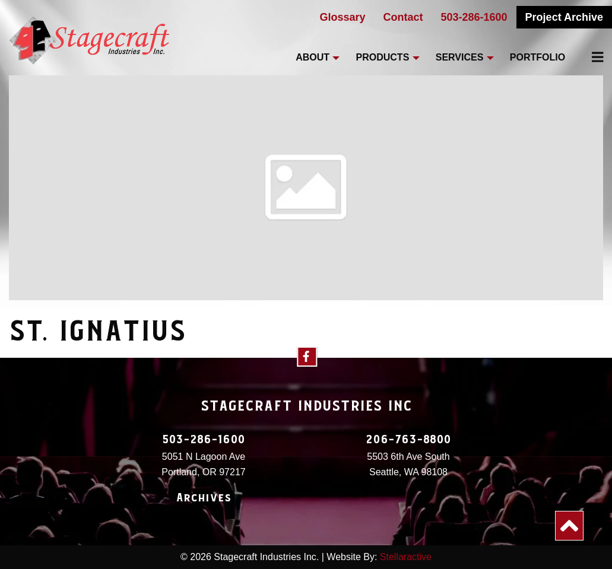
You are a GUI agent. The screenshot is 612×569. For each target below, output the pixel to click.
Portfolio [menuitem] (537, 57)
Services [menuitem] (460, 57)
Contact (403, 17)
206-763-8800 (408, 439)
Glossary (342, 17)
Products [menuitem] (383, 57)
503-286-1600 (474, 17)
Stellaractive (406, 557)
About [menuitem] (312, 57)
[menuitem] (590, 56)
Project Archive (564, 17)
